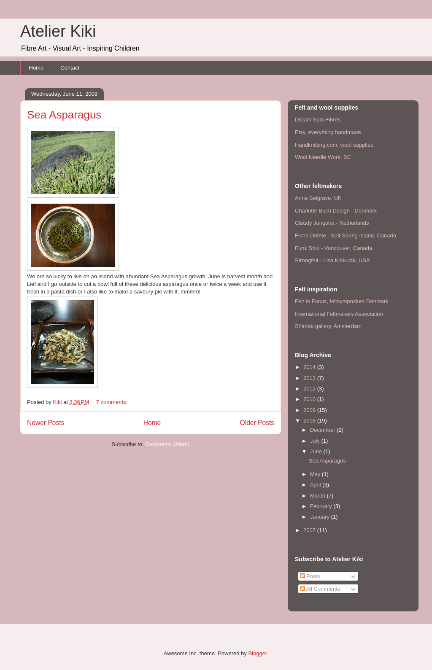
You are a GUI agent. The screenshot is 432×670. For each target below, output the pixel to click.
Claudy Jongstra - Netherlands (332, 223)
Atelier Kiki (58, 31)
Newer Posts (45, 422)
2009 (310, 410)
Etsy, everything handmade (328, 132)
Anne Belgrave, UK (318, 198)
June (317, 451)
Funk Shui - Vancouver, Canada (333, 248)
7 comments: (112, 402)
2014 (310, 367)
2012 (310, 388)
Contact (69, 68)
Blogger (257, 653)
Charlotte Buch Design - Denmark (336, 210)
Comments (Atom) (167, 444)
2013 (310, 378)
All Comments (320, 589)
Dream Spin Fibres (317, 119)
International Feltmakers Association (339, 314)
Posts (310, 576)
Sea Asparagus (64, 114)
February (322, 506)
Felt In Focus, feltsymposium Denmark (342, 301)
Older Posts (257, 422)
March (318, 495)
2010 (310, 399)
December (323, 430)
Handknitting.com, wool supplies (334, 145)
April (316, 485)
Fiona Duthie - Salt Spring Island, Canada (345, 235)
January (320, 517)
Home (36, 68)
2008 (310, 420)
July (315, 441)
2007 (310, 530)
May (316, 474)
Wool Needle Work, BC (323, 157)
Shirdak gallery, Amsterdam (328, 326)
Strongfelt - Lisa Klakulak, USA (332, 260)
